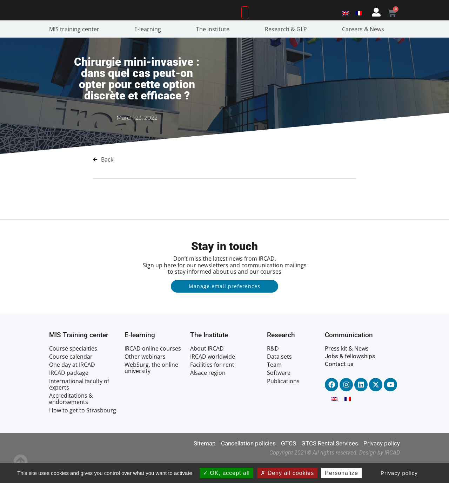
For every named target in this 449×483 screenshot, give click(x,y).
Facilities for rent (212, 385)
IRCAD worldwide (212, 376)
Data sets (279, 376)
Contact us (339, 383)
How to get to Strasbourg (82, 430)
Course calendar (71, 376)
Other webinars (145, 376)
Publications (283, 401)
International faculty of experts (79, 404)
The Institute (214, 49)
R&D (273, 368)
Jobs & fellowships (350, 376)
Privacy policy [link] (399, 473)
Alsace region (208, 393)
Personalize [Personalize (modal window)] (341, 473)
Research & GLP (287, 49)
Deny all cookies (287, 473)
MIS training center (76, 49)
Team (274, 385)
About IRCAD (207, 368)
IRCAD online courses (153, 368)
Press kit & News (347, 368)
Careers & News (365, 49)
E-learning (149, 49)
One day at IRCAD (72, 385)
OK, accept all (226, 473)
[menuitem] (345, 22)
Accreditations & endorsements (71, 419)
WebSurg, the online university (151, 388)
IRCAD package (68, 393)
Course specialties (73, 368)
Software (278, 393)
